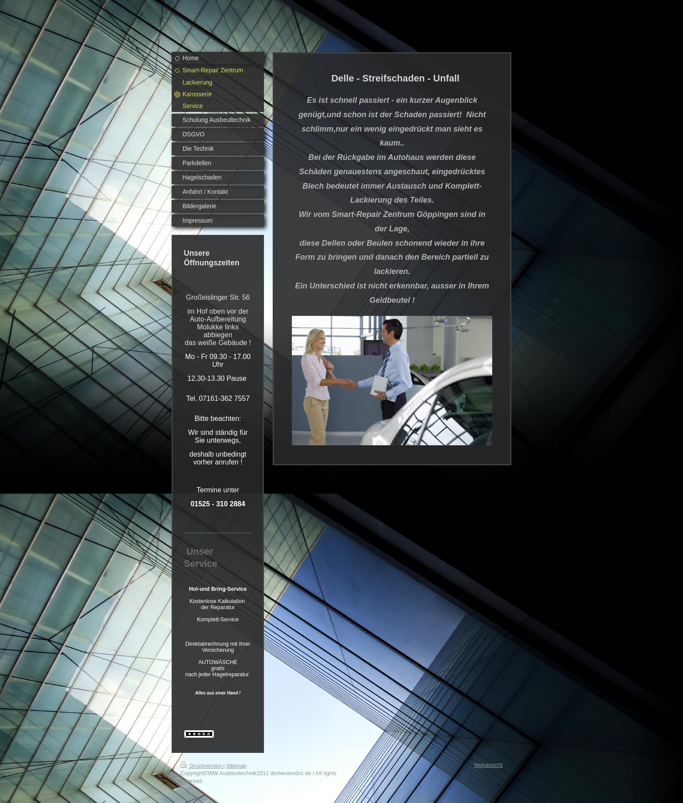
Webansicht (488, 765)
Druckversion (201, 766)
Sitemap (236, 766)
